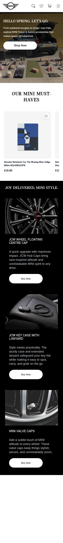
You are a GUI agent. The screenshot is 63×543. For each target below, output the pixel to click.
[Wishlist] (41, 6)
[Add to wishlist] (46, 116)
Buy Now (26, 278)
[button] (58, 6)
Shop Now (20, 45)
